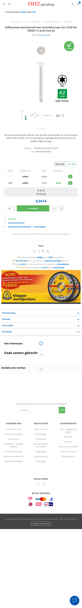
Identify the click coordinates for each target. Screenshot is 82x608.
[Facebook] (43, 484)
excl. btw (60, 164)
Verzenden (62, 410)
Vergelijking (41, 451)
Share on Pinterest (43, 251)
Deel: (41, 245)
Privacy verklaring (13, 451)
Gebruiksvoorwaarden (13, 456)
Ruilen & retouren (68, 451)
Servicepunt (13, 439)
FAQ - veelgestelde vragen (68, 430)
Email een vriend (47, 251)
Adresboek (41, 439)
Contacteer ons (13, 429)
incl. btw (71, 164)
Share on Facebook (38, 251)
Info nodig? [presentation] (7, 325)
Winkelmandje (41, 456)
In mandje (33, 208)
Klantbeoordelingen (13, 461)
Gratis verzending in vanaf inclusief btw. (42, 257)
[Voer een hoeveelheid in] (9, 208)
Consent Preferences (41, 524)
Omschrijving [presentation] (8, 312)
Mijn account (41, 429)
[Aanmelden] (38, 410)
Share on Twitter (34, 251)
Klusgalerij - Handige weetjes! (13, 445)
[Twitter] (38, 484)
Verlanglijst (41, 461)
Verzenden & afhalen (68, 446)
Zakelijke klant (68, 456)
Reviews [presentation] (6, 319)
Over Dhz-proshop (13, 434)
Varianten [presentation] (7, 331)
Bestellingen (41, 434)
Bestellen (68, 436)
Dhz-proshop (44, 35)
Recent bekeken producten (40, 445)
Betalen (68, 441)
